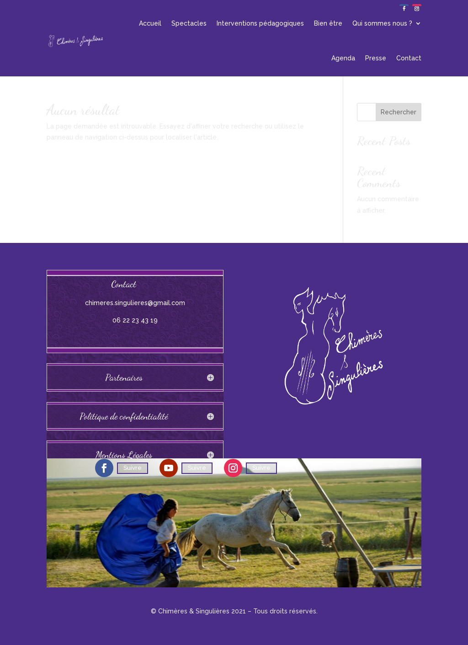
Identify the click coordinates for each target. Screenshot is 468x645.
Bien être (328, 23)
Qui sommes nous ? (382, 23)
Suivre (132, 467)
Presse (375, 58)
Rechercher (398, 112)
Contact (408, 58)
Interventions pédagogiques (260, 23)
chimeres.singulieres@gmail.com (135, 302)
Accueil (150, 23)
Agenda (343, 58)
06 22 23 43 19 (135, 320)
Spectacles (189, 23)
